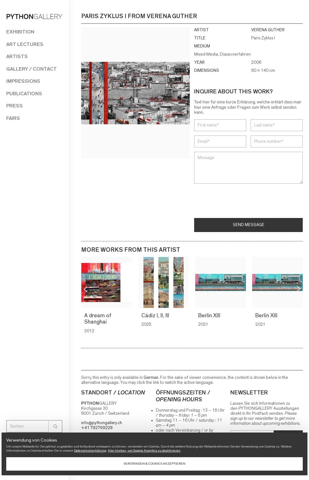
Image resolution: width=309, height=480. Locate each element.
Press (14, 105)
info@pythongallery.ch (101, 423)
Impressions (23, 81)
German (151, 377)
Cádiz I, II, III (156, 316)
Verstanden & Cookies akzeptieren (154, 463)
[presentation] (241, 201)
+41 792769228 (97, 428)
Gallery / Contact (31, 69)
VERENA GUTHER (268, 30)
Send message (248, 225)
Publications (24, 93)
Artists (17, 56)
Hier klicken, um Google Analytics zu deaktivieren (144, 450)
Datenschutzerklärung (90, 450)
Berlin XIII (210, 316)
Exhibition (20, 31)
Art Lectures (24, 44)
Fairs (13, 118)
